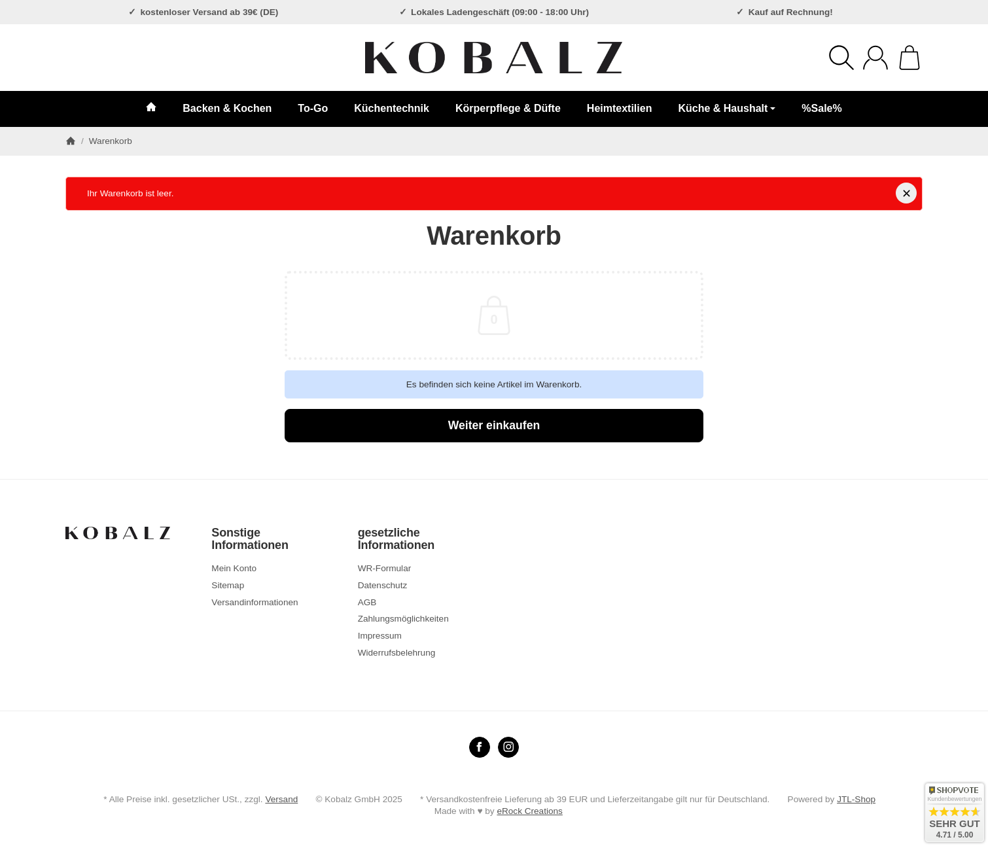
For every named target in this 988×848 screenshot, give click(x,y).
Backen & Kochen (227, 108)
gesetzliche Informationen (396, 539)
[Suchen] (841, 57)
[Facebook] (479, 747)
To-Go (313, 108)
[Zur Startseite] (493, 57)
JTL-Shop (856, 799)
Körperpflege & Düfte (508, 108)
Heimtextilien (619, 108)
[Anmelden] (875, 57)
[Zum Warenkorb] (909, 57)
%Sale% (821, 108)
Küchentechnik (391, 108)
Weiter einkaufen (494, 425)
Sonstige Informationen (249, 539)
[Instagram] (508, 747)
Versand (281, 799)
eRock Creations (530, 811)
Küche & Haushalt (726, 108)
